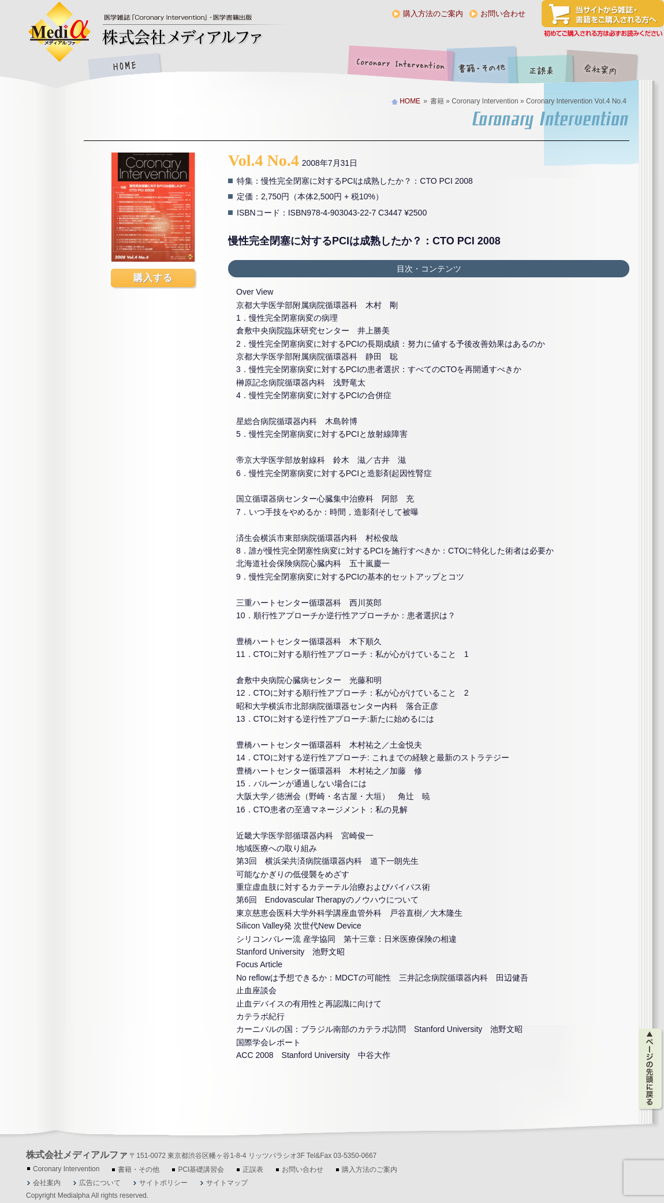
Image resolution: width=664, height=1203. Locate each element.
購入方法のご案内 (433, 13)
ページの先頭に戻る (651, 1069)
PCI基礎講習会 (201, 1169)
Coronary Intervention (398, 67)
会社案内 (609, 67)
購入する (153, 278)
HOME (124, 67)
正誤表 (543, 67)
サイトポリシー (163, 1183)
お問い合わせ (502, 13)
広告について (100, 1183)
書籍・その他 (482, 67)
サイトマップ (227, 1183)
